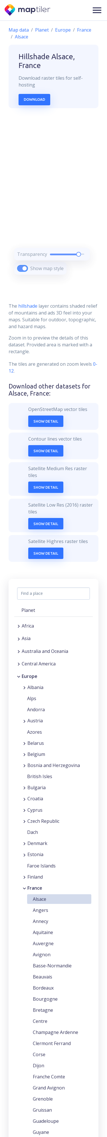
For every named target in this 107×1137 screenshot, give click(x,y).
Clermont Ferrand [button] (52, 1043)
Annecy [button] (40, 921)
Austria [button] (35, 720)
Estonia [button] (35, 854)
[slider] (78, 254)
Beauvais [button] (42, 977)
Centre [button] (40, 1021)
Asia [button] (26, 638)
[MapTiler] (27, 10)
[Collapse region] (19, 676)
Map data (19, 30)
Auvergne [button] (43, 943)
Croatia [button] (35, 798)
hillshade (27, 306)
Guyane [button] (41, 1132)
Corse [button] (39, 1054)
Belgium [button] (36, 754)
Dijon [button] (38, 1065)
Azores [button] (34, 732)
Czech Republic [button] (43, 821)
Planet (42, 30)
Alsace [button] (39, 899)
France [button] (34, 888)
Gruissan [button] (42, 1110)
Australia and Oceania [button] (45, 651)
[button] (97, 10)
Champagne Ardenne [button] (55, 1032)
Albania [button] (35, 687)
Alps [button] (31, 698)
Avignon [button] (42, 954)
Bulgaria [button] (36, 787)
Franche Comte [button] (49, 1077)
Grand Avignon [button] (49, 1088)
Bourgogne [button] (45, 999)
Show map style (47, 268)
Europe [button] (29, 676)
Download (34, 99)
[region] (53, 198)
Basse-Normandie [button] (52, 966)
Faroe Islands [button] (41, 866)
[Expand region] (19, 625)
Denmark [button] (37, 843)
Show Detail (45, 421)
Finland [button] (35, 877)
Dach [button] (32, 832)
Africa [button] (28, 626)
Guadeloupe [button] (46, 1121)
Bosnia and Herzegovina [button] (53, 765)
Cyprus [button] (35, 810)
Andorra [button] (36, 709)
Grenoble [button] (43, 1099)
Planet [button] (28, 610)
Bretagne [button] (43, 1010)
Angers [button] (40, 910)
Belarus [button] (35, 743)
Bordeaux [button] (43, 988)
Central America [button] (39, 664)
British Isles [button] (39, 776)
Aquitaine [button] (43, 932)
